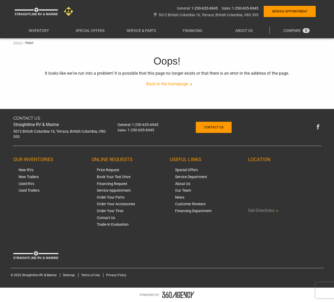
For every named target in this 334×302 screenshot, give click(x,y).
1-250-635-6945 (204, 8)
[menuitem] (38, 30)
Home (17, 43)
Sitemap (69, 275)
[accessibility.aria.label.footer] (178, 295)
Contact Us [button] (213, 127)
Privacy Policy (116, 275)
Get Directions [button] (261, 210)
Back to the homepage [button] (167, 83)
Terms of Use (91, 275)
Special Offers (90, 30)
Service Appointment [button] (289, 11)
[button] (39, 30)
